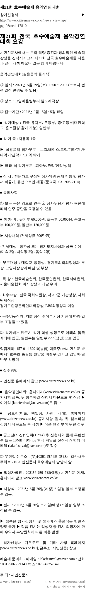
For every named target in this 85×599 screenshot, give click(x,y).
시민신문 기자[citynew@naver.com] (65, 581)
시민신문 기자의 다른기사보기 (67, 586)
